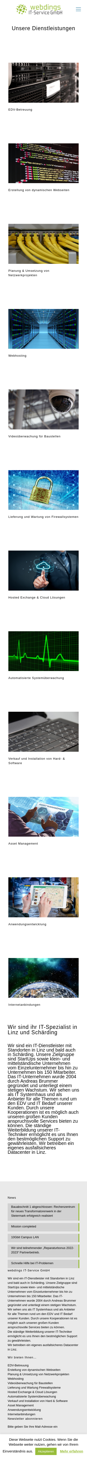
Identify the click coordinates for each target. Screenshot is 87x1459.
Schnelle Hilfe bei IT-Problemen (32, 1263)
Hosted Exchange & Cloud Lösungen (32, 1392)
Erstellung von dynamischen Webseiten (34, 1370)
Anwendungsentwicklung (24, 1410)
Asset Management (21, 1405)
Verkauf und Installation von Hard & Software (38, 1401)
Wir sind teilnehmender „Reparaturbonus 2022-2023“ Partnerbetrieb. (42, 1250)
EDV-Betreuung (18, 1365)
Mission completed (23, 1226)
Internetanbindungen (21, 1414)
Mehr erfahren (71, 1451)
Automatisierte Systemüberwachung (32, 1396)
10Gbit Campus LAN (25, 1237)
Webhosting (15, 1378)
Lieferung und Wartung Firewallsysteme (34, 1387)
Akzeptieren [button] (46, 1451)
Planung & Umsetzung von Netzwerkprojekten (38, 1374)
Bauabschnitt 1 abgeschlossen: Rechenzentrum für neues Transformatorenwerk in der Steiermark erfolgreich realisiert (43, 1211)
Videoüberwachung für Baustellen (30, 1383)
